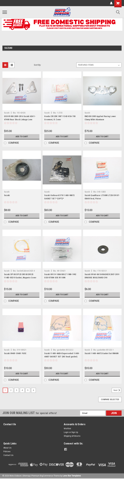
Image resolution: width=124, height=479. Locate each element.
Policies (6, 451)
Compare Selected (110, 399)
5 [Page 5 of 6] (27, 390)
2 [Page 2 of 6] (10, 390)
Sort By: (37, 65)
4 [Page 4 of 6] (22, 390)
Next (117, 390)
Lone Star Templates (72, 476)
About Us (7, 448)
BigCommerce (46, 476)
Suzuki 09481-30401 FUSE (15, 353)
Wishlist (67, 428)
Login (66, 432)
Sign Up (74, 432)
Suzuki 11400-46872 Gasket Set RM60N (102, 353)
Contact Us (8, 455)
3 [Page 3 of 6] (16, 390)
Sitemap (26, 476)
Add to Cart (21, 136)
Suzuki (7, 113)
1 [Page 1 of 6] (5, 390)
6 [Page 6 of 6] (33, 390)
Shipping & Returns (72, 436)
